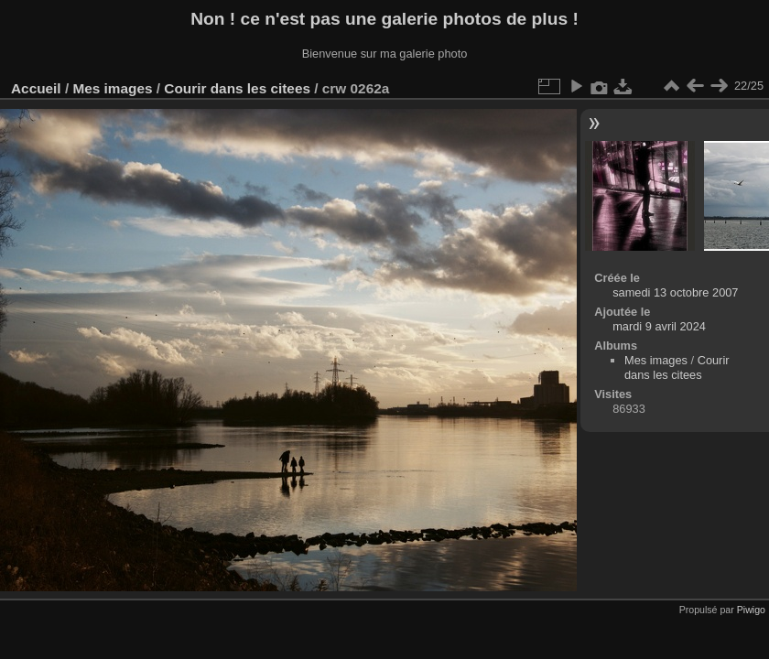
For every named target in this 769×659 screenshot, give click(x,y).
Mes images (112, 88)
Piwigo (751, 609)
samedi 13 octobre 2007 (675, 292)
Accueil (36, 88)
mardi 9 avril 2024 (659, 326)
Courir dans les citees (237, 88)
